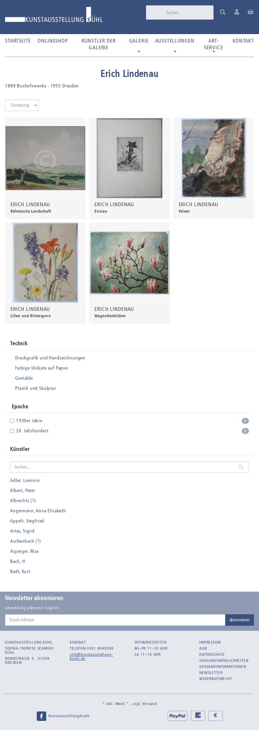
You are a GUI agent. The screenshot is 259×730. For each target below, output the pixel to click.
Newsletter (211, 673)
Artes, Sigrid (22, 531)
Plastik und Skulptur (35, 388)
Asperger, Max (24, 551)
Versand (149, 703)
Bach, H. (18, 561)
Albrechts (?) (23, 501)
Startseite (18, 40)
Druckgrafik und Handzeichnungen (50, 358)
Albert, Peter (22, 490)
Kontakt (243, 40)
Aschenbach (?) (25, 541)
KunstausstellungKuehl (63, 716)
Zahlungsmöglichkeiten (224, 660)
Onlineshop (52, 40)
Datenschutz (212, 654)
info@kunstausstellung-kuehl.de (91, 656)
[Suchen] (187, 12)
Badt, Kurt (20, 571)
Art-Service (213, 44)
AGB (203, 648)
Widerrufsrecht (215, 679)
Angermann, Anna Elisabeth (38, 511)
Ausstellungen (174, 44)
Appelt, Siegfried (27, 521)
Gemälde (24, 378)
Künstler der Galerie (99, 44)
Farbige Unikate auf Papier (41, 368)
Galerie (139, 44)
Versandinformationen (222, 667)
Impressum (210, 642)
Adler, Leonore (25, 480)
